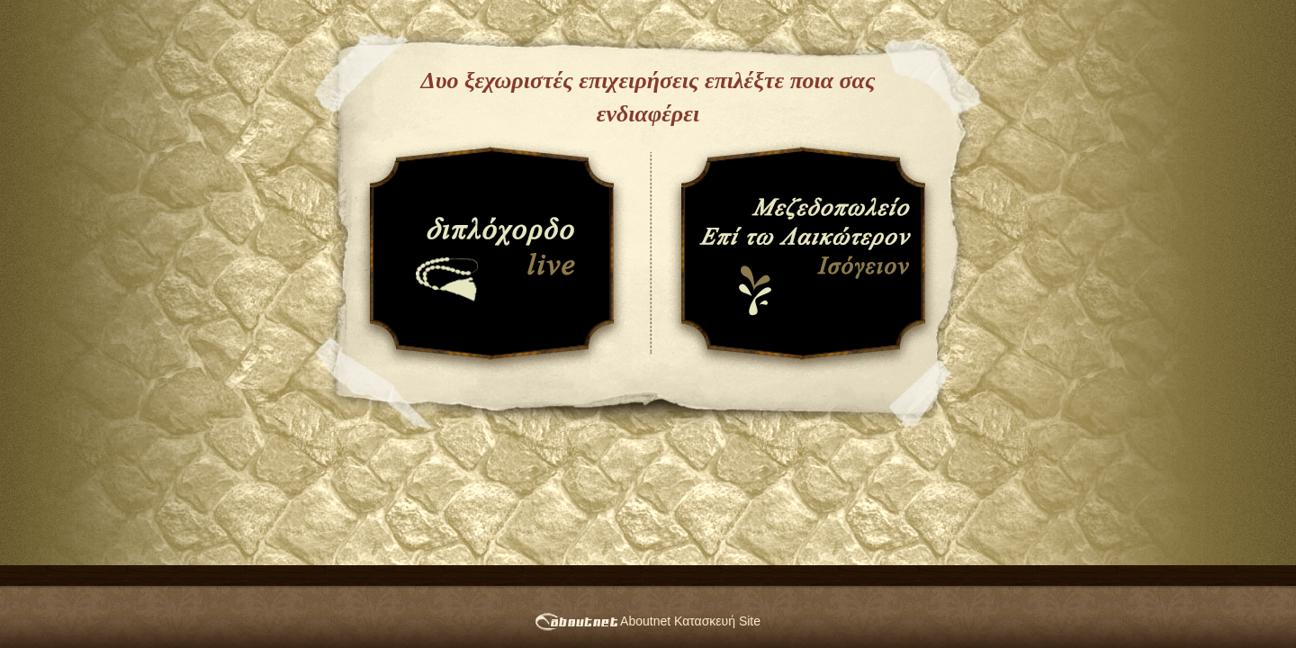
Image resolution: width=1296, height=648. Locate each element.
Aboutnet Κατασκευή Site (648, 621)
